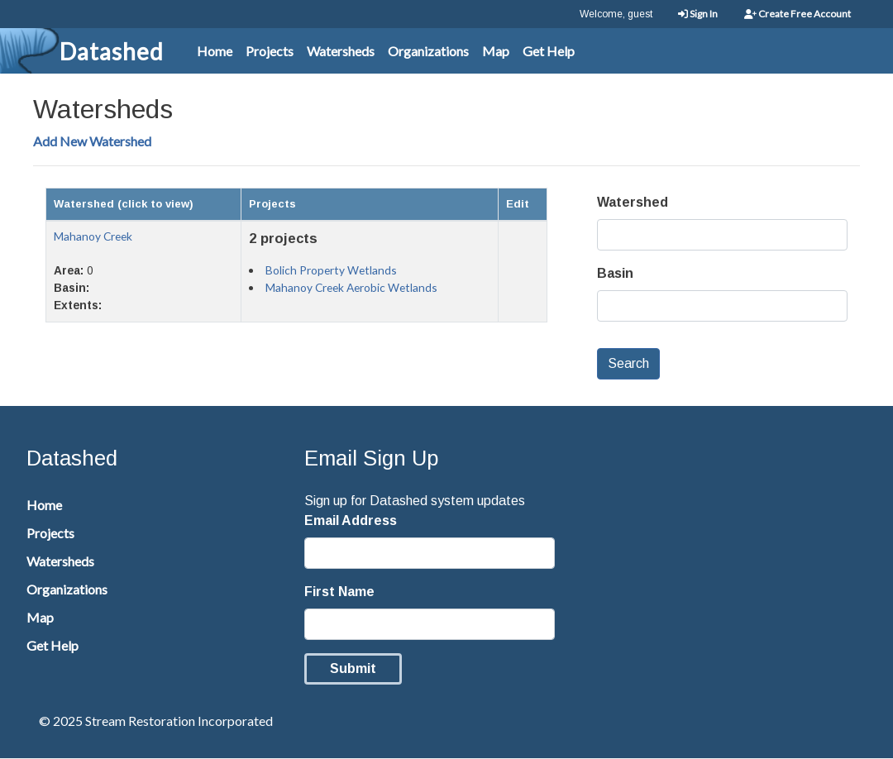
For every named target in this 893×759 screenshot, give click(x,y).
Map (495, 51)
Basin (615, 273)
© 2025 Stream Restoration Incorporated (156, 720)
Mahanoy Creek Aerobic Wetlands (351, 287)
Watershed (632, 202)
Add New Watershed (92, 141)
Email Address (350, 520)
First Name (339, 592)
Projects (270, 51)
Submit (353, 668)
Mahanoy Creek (93, 236)
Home (214, 51)
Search (628, 363)
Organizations (428, 51)
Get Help (549, 51)
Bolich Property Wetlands (331, 270)
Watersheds (341, 51)
